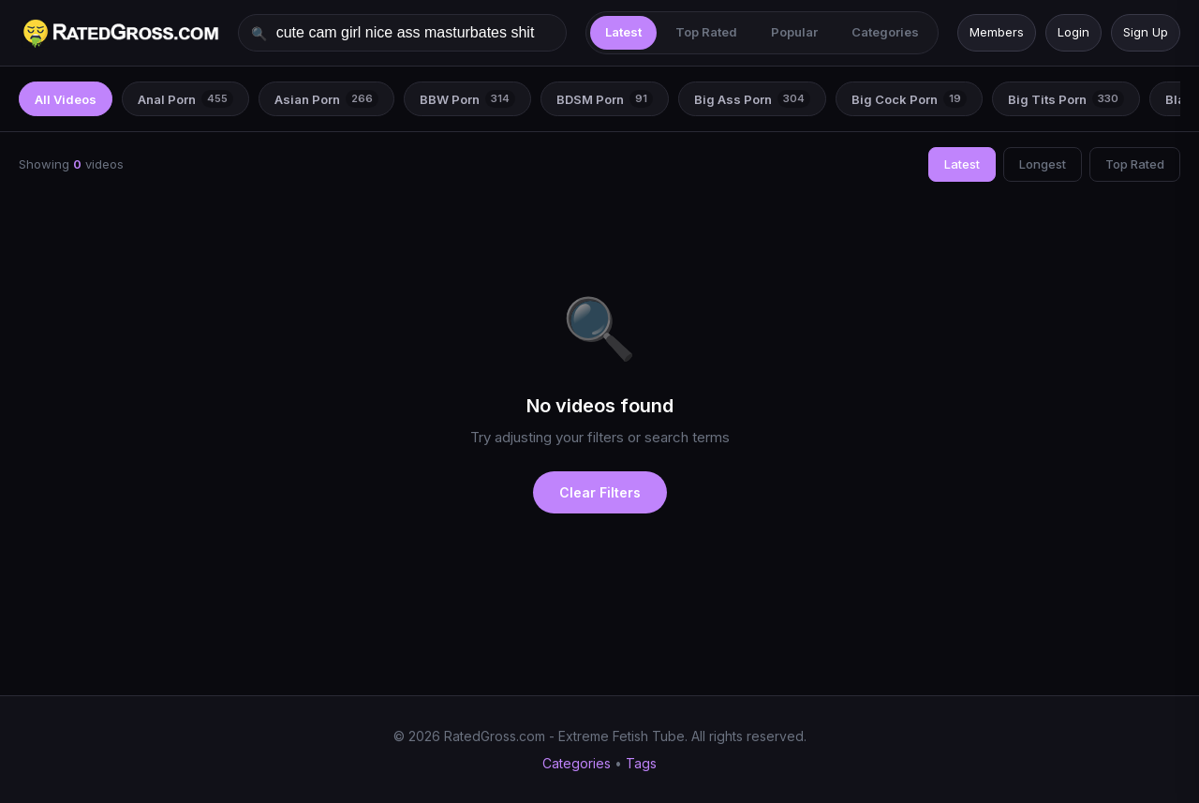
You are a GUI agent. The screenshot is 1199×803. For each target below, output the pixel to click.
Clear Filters (600, 492)
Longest (1042, 163)
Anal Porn (185, 99)
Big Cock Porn (909, 99)
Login (1073, 31)
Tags (641, 763)
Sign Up (1145, 31)
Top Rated (706, 31)
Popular (794, 31)
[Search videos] (402, 33)
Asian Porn (326, 99)
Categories (885, 31)
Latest (623, 31)
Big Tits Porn (1066, 99)
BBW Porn (467, 99)
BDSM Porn (604, 99)
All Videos (65, 98)
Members (997, 31)
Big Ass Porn (752, 99)
